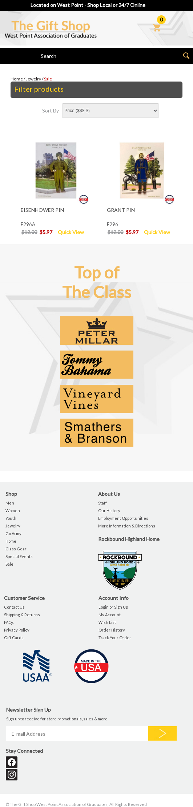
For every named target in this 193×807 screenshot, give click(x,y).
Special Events (19, 556)
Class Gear (16, 548)
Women (12, 510)
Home (17, 79)
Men (9, 503)
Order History (111, 630)
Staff (102, 503)
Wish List (107, 622)
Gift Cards (14, 637)
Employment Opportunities (123, 518)
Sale (48, 79)
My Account (109, 614)
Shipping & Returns (22, 614)
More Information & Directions (126, 525)
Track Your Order (114, 637)
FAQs (9, 622)
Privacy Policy (16, 630)
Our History (109, 510)
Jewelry (33, 79)
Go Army (13, 533)
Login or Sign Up (113, 607)
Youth (10, 518)
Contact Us (14, 607)
